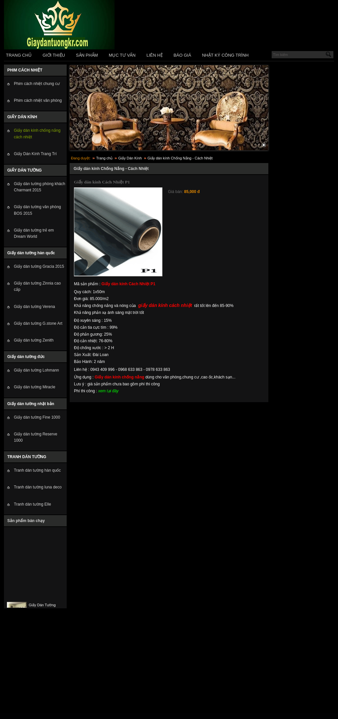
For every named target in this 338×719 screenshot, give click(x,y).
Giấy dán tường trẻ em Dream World (34, 233)
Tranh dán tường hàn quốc (37, 470)
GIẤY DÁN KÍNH (22, 117)
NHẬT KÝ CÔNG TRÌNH (225, 55)
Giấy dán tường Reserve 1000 (35, 437)
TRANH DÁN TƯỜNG (26, 457)
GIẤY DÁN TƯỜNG (24, 170)
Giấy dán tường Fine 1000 (37, 417)
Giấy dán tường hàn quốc (31, 253)
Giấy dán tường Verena (34, 306)
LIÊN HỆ (155, 55)
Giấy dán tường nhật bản (30, 403)
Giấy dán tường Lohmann (36, 370)
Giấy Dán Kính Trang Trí (35, 154)
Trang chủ (104, 158)
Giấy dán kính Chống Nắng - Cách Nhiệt (180, 158)
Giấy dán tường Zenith (33, 340)
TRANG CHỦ (19, 55)
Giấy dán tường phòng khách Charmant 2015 (39, 186)
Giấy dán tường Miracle (34, 387)
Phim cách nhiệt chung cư (37, 83)
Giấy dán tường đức (26, 356)
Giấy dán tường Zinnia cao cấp (37, 286)
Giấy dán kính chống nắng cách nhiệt (37, 133)
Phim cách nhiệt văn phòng (38, 100)
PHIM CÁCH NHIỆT (24, 70)
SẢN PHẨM (87, 55)
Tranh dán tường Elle (32, 504)
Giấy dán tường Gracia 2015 (39, 266)
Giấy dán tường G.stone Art (38, 323)
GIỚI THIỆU (54, 55)
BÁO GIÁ (182, 55)
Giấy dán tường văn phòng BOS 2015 (37, 210)
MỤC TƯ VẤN (122, 55)
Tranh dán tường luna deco (38, 487)
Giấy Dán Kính (130, 158)
